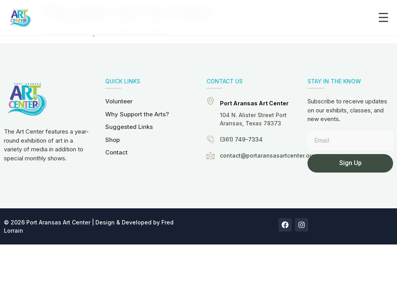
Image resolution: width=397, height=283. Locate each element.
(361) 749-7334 (241, 139)
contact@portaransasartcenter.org (267, 155)
